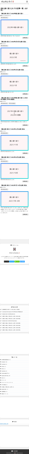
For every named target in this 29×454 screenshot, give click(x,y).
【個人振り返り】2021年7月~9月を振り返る (14, 185)
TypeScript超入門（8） (5, 373)
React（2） (3, 368)
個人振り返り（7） (4, 389)
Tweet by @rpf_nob (4, 423)
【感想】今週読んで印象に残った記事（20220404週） (10, 318)
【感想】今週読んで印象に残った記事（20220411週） (10, 316)
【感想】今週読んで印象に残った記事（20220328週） (10, 323)
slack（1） (3, 377)
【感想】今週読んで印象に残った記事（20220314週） (10, 327)
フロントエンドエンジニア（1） (6, 382)
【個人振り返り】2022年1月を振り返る (12, 69)
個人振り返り (4, 17)
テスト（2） (3, 380)
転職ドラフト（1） (4, 393)
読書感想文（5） (4, 391)
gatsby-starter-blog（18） (5, 375)
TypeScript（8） (3, 371)
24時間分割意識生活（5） (5, 359)
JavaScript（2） (3, 364)
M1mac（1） (3, 366)
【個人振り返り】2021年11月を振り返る (13, 129)
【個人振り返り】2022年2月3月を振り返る (13, 41)
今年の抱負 (12, 103)
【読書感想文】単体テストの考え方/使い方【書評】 (10, 309)
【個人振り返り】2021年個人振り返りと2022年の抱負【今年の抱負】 (14, 98)
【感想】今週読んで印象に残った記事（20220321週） (10, 325)
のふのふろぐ (7, 1)
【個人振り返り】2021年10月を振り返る (13, 157)
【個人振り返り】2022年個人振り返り (12, 13)
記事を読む (25, 37)
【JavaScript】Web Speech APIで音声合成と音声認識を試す (11, 311)
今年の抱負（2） (4, 384)
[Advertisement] (15, 227)
